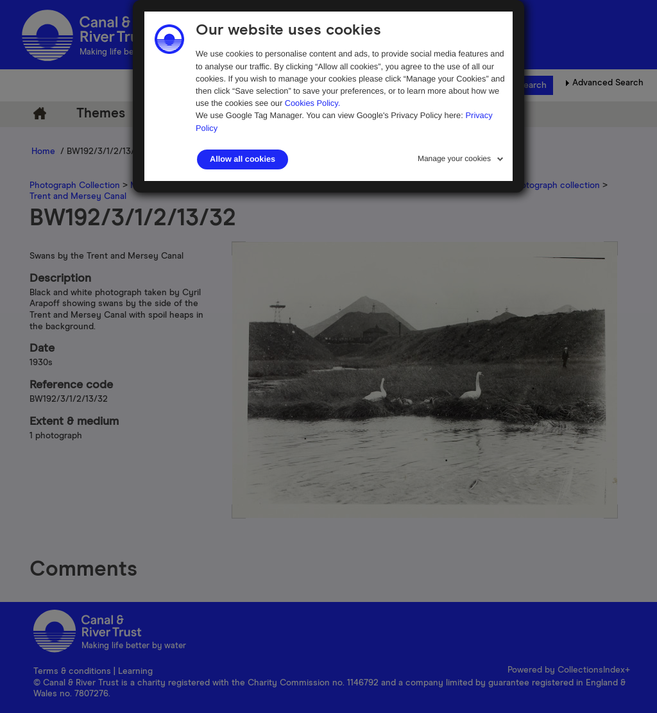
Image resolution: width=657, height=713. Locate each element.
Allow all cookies (242, 159)
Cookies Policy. (313, 103)
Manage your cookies (454, 158)
